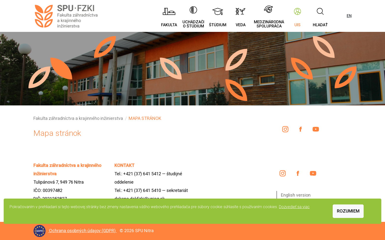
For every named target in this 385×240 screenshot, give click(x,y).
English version (296, 195)
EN (349, 15)
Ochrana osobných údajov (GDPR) (83, 230)
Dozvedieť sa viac (294, 206)
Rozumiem (348, 211)
